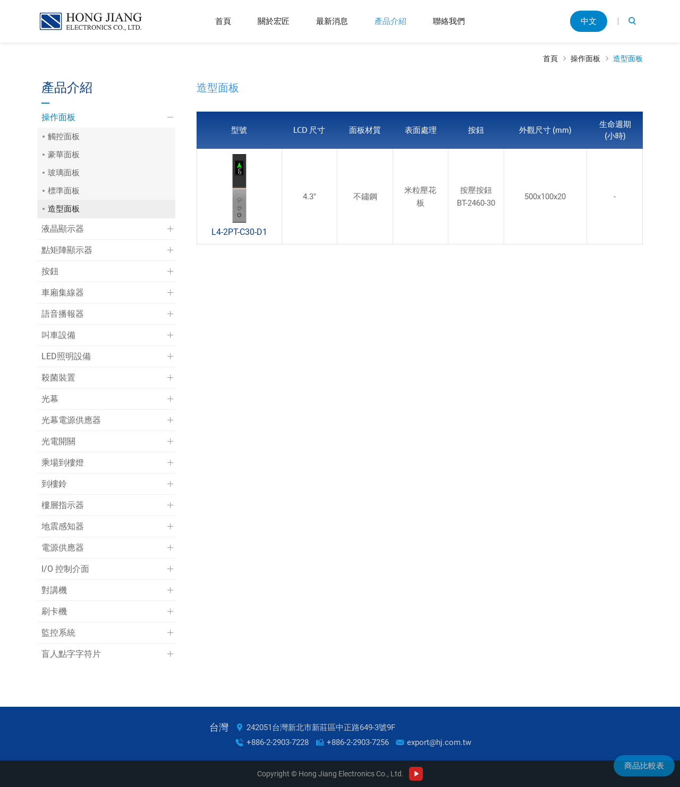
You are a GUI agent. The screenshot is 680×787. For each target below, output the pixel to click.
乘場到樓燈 (62, 463)
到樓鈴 (54, 484)
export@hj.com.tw (439, 742)
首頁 (223, 21)
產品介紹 (390, 21)
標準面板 (64, 191)
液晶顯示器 (62, 229)
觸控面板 (64, 136)
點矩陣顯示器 (66, 250)
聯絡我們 (449, 21)
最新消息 (332, 21)
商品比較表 (644, 766)
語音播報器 (62, 314)
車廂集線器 (62, 292)
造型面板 (628, 58)
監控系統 (58, 633)
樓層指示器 (62, 505)
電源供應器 (62, 548)
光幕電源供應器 (71, 420)
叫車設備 (58, 335)
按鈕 (49, 271)
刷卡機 (54, 611)
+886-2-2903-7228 (277, 742)
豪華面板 (64, 154)
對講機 (54, 590)
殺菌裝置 (58, 378)
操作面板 (585, 58)
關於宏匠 (274, 21)
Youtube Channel (416, 774)
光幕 (49, 399)
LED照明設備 (66, 356)
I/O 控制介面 (65, 569)
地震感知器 (62, 526)
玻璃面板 (64, 172)
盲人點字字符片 (71, 654)
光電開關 (58, 441)
